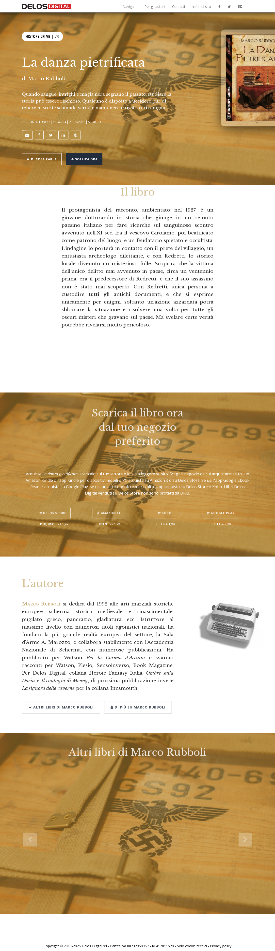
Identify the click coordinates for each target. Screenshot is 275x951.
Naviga (130, 6)
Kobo (165, 500)
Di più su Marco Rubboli (136, 693)
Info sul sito (201, 6)
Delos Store (53, 500)
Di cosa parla (43, 156)
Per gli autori (155, 6)
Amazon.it (109, 500)
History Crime (38, 36)
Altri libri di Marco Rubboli (61, 693)
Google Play (221, 500)
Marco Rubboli (46, 78)
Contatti (178, 6)
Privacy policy (220, 941)
